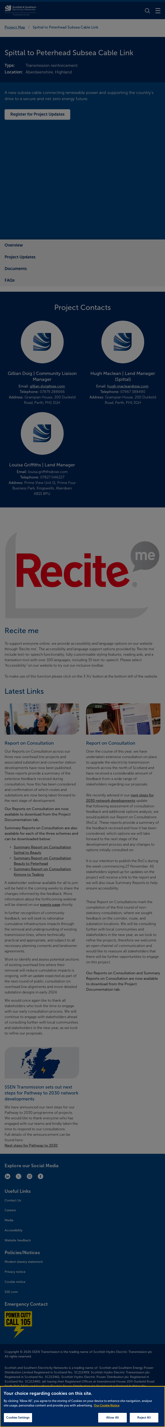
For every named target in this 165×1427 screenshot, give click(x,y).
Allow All (112, 1421)
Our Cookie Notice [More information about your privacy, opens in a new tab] (106, 1408)
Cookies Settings (18, 1421)
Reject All (144, 1421)
